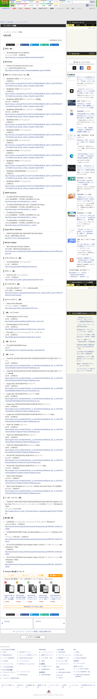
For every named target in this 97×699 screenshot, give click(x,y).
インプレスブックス (24, 671)
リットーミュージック (47, 652)
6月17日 (38, 621)
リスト (17, 44)
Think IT (4, 652)
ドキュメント (60, 8)
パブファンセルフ (80, 663)
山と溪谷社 (42, 664)
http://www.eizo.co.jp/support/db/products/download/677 (24, 57)
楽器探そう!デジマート (47, 655)
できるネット (6, 675)
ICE (75, 649)
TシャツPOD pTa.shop (82, 669)
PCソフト (26, 575)
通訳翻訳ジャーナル (63, 658)
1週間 (85, 25)
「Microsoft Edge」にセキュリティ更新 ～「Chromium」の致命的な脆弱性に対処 (86, 156)
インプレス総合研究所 (8, 658)
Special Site (75, 53)
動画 (73, 8)
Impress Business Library (26, 658)
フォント (79, 8)
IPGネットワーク (78, 666)
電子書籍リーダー (55, 575)
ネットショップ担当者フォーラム (28, 655)
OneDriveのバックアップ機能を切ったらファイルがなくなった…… (86, 358)
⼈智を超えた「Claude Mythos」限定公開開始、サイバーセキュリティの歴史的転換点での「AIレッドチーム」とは (86, 107)
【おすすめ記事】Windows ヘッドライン (83, 313)
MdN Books (61, 669)
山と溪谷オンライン (46, 666)
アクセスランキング (78, 22)
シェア (26, 44)
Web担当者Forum (7, 655)
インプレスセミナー (24, 661)
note (46, 44)
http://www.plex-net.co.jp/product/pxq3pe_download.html (25, 350)
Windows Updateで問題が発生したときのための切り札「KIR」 (85, 346)
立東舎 (43, 661)
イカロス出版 (60, 649)
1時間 (70, 25)
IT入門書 (40, 575)
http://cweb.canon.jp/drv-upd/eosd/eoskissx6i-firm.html (24, 280)
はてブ (36, 44)
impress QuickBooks (81, 658)
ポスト (11, 44)
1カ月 (92, 25)
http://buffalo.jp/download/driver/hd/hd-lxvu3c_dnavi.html (25, 329)
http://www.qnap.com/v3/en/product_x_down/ (21, 201)
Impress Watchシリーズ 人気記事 (82, 282)
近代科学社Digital (45, 674)
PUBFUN (76, 661)
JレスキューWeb (62, 661)
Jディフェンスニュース (64, 655)
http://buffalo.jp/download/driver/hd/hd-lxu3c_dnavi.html (24, 321)
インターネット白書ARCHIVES (10, 678)
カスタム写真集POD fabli (83, 671)
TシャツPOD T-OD (46, 658)
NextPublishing (23, 674)
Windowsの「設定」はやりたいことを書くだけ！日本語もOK (86, 142)
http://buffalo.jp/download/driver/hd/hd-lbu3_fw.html (23, 337)
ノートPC (11, 575)
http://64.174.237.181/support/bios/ (17, 238)
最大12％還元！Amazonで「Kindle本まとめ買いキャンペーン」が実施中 (86, 182)
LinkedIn (56, 44)
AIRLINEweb (61, 652)
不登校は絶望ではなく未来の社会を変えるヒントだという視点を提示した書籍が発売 (86, 116)
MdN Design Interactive (64, 672)
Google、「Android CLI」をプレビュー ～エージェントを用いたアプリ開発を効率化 (86, 168)
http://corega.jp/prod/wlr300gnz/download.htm (21, 267)
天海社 (77, 652)
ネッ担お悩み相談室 (7, 667)
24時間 (78, 25)
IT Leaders (5, 661)
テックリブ (59, 675)
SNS (67, 8)
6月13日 (7, 621)
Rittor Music (42, 649)
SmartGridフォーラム (25, 652)
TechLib (60, 677)
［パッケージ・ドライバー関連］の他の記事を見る (33, 631)
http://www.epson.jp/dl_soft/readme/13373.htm (21, 308)
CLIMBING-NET (45, 669)
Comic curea (79, 655)
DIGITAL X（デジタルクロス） (27, 664)
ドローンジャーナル (7, 664)
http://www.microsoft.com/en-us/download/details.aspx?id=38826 (27, 70)
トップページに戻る (33, 637)
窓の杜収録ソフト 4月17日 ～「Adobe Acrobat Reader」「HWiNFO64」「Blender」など (79, 274)
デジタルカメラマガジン (9, 672)
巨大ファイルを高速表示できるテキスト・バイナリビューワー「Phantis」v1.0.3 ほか (86, 79)
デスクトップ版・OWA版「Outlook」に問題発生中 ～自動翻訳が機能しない (85, 129)
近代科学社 (42, 672)
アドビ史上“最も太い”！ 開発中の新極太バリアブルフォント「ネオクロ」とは (86, 246)
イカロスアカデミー (63, 664)
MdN (57, 667)
